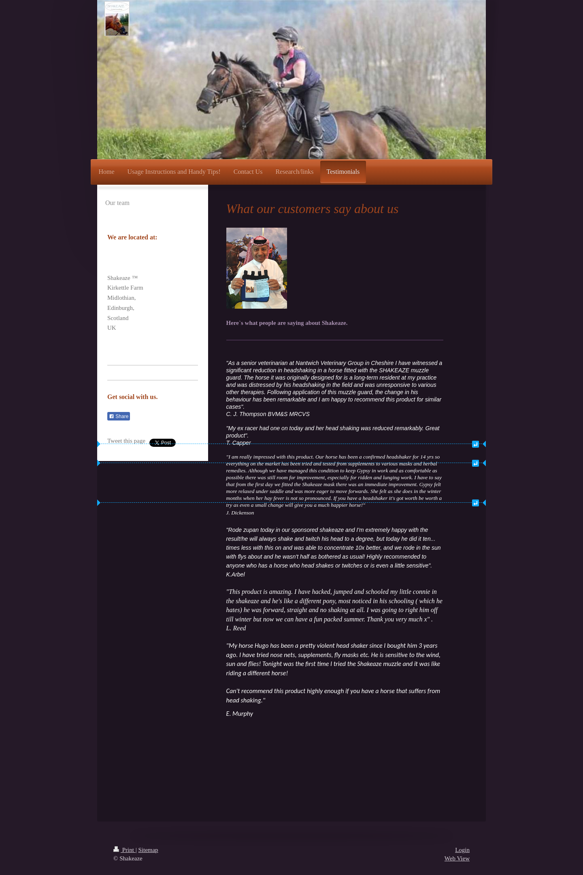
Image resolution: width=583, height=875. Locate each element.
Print (124, 850)
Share (118, 416)
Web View (457, 858)
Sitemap (148, 850)
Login (462, 850)
